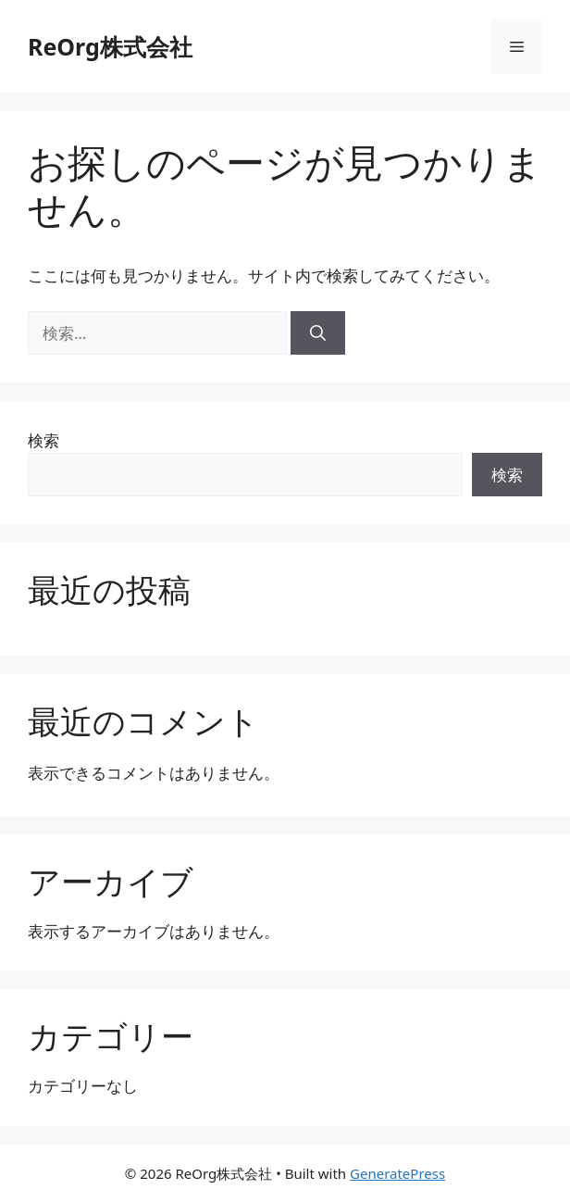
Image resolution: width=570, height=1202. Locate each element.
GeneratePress (397, 1173)
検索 (43, 440)
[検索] (318, 333)
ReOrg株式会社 (110, 46)
